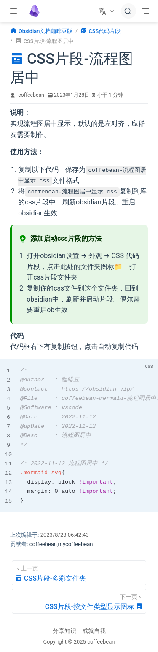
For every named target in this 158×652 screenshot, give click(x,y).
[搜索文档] (128, 11)
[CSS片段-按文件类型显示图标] (79, 600)
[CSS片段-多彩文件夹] (79, 572)
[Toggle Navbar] (145, 10)
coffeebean (31, 95)
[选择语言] (108, 11)
